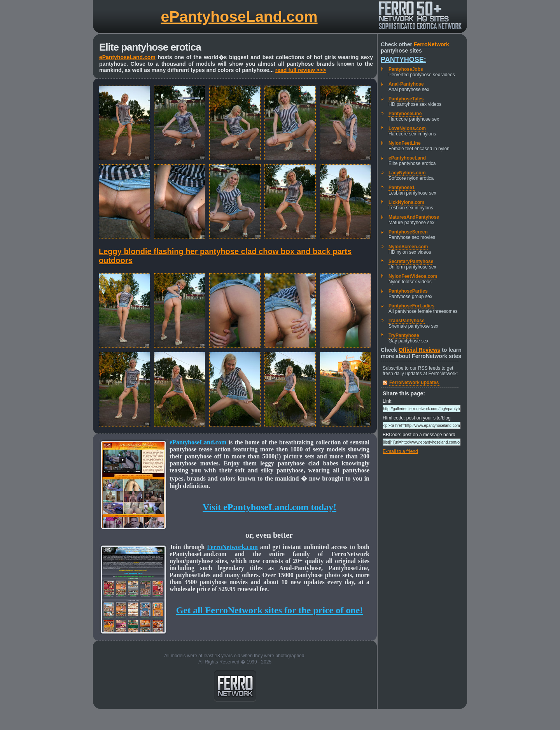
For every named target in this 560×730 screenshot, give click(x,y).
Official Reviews (419, 350)
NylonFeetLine (404, 143)
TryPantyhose (403, 335)
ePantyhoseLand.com (239, 16)
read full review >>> (300, 70)
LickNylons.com (406, 202)
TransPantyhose (406, 320)
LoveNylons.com (407, 128)
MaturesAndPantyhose (413, 217)
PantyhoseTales (406, 99)
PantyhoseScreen (408, 232)
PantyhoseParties (408, 291)
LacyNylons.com (406, 172)
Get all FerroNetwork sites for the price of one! (269, 610)
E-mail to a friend (400, 451)
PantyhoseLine (405, 113)
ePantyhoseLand (407, 158)
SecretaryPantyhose (410, 261)
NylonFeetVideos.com (412, 276)
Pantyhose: (403, 59)
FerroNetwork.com (232, 547)
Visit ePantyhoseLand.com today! (269, 507)
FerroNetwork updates (414, 382)
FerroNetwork (431, 44)
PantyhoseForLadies (411, 306)
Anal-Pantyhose (406, 84)
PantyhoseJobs (405, 69)
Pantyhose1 (401, 187)
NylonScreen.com (408, 246)
